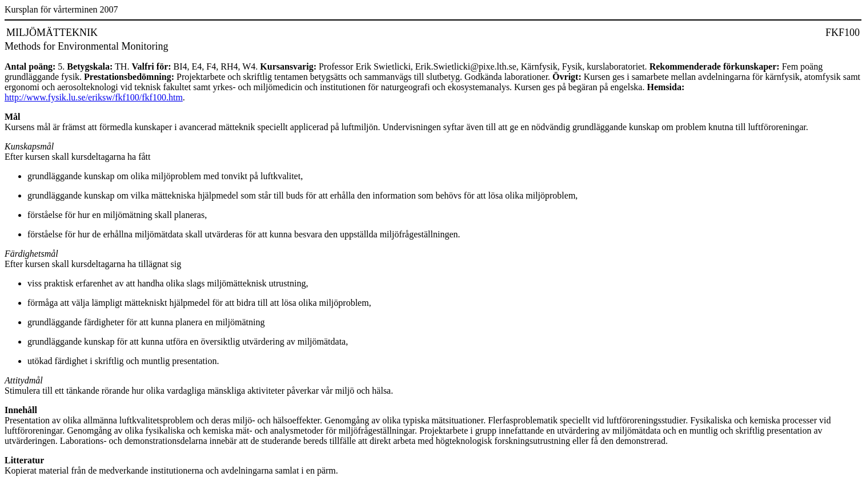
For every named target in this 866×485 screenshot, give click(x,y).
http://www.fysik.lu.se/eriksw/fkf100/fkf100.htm (94, 97)
